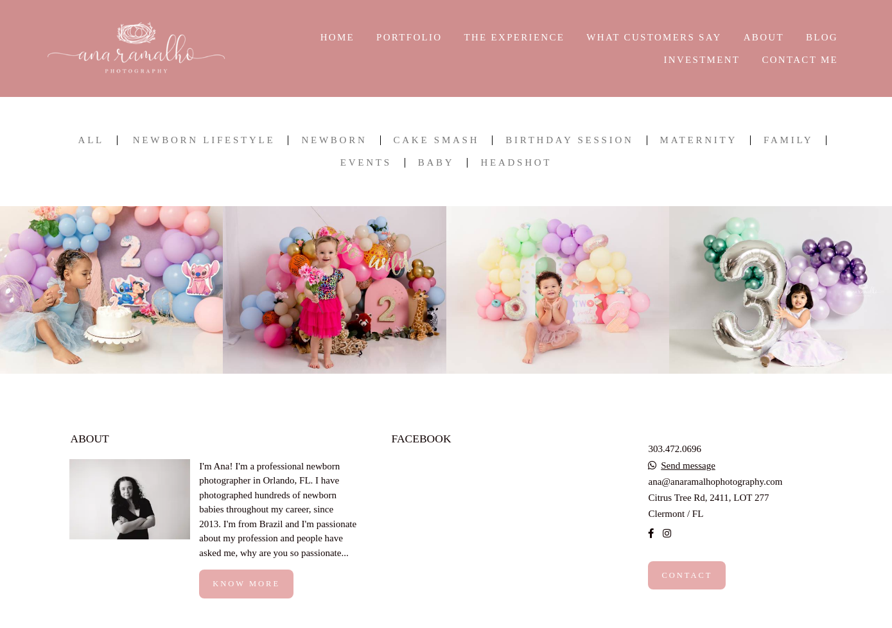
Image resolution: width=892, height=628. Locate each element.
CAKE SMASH (437, 140)
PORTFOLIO (409, 37)
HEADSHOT (516, 163)
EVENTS (366, 163)
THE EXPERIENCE (514, 37)
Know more (246, 583)
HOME (337, 37)
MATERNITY (698, 140)
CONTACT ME (800, 60)
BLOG (822, 37)
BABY (436, 163)
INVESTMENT (701, 60)
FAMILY (788, 140)
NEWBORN (334, 140)
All (91, 140)
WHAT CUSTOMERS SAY (653, 37)
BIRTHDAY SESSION (569, 140)
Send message (688, 466)
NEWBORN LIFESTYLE (204, 140)
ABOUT (764, 37)
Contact (686, 575)
